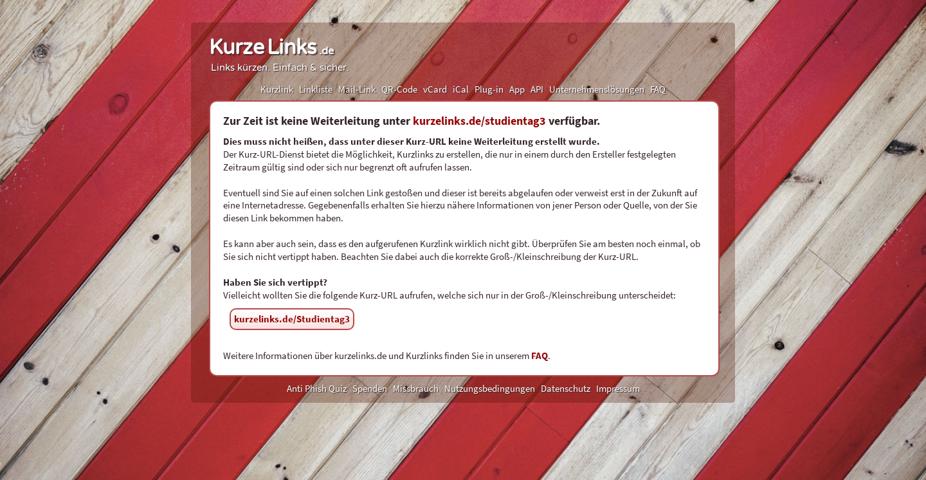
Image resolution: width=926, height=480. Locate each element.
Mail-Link (357, 89)
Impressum (618, 388)
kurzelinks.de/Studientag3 (292, 319)
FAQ (658, 89)
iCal (461, 89)
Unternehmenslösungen (596, 89)
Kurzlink (276, 89)
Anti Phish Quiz (317, 388)
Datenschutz (565, 388)
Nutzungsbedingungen (489, 388)
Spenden (369, 388)
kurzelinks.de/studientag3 (479, 120)
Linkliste (315, 89)
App (517, 89)
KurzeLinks (271, 47)
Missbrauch (416, 388)
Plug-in (489, 89)
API (537, 89)
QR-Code (399, 89)
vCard (435, 89)
